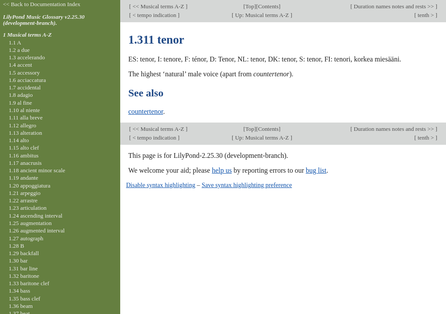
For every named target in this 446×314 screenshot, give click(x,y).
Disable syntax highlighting (160, 184)
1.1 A (15, 42)
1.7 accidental (25, 87)
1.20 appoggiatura (30, 185)
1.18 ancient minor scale (37, 170)
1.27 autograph (26, 238)
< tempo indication (154, 15)
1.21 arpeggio (25, 193)
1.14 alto (19, 140)
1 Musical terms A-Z (27, 34)
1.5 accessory (24, 72)
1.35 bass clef (25, 298)
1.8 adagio (21, 95)
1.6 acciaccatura (27, 80)
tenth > (426, 15)
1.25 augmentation (30, 223)
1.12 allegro (22, 125)
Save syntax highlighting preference (247, 184)
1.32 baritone (24, 276)
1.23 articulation (28, 208)
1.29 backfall (24, 253)
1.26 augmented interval (37, 230)
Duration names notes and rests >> (394, 6)
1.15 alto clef (24, 147)
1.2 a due (19, 50)
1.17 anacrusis (25, 163)
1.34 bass (19, 290)
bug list (316, 170)
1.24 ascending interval (35, 215)
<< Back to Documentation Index (42, 4)
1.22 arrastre (23, 200)
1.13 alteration (25, 133)
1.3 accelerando (27, 57)
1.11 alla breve (26, 117)
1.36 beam (21, 306)
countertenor (145, 111)
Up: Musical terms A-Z (261, 15)
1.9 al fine (20, 102)
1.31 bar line (23, 268)
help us (222, 170)
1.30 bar (18, 260)
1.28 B (16, 245)
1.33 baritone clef (29, 283)
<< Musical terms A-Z (158, 6)
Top (249, 6)
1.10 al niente (24, 110)
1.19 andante (23, 177)
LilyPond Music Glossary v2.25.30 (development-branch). (44, 20)
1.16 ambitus (24, 155)
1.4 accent (20, 64)
